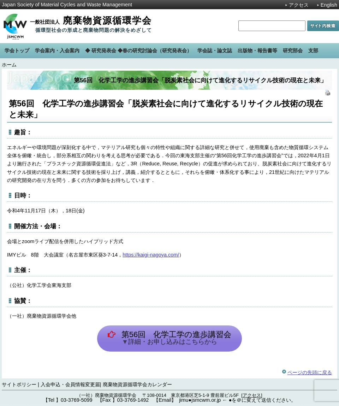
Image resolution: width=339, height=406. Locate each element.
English (329, 5)
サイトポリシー (19, 384)
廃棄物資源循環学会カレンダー (137, 384)
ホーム (9, 64)
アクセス (299, 5)
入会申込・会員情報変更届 (70, 384)
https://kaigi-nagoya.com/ (151, 255)
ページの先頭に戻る (309, 372)
